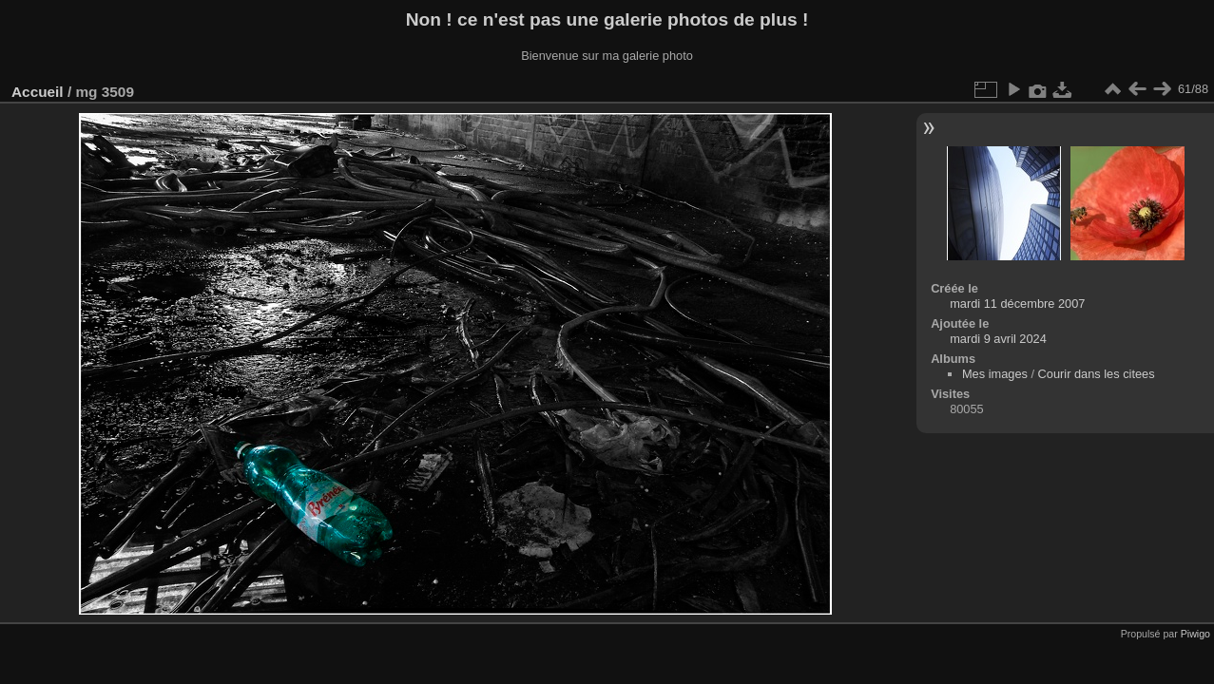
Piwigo (1195, 633)
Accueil (37, 92)
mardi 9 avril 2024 (998, 339)
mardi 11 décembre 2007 (1017, 303)
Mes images (995, 374)
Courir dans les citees (1096, 374)
